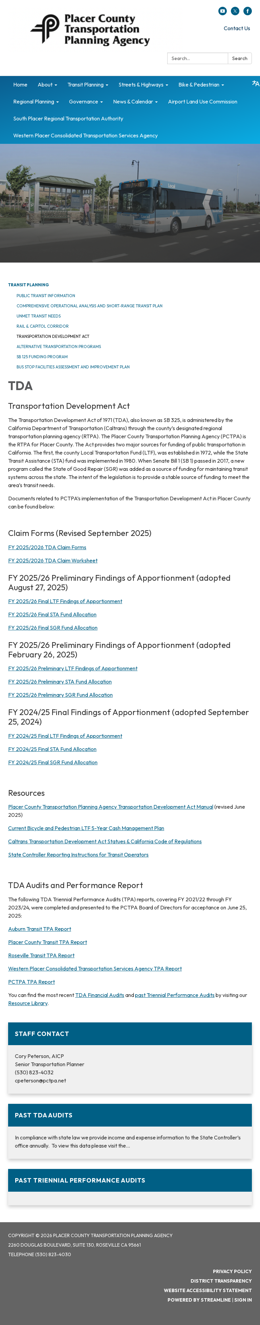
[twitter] (235, 13)
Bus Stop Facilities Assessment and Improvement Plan (73, 366)
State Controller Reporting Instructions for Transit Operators (78, 854)
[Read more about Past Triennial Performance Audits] (130, 1187)
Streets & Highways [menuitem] (141, 84)
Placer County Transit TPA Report (47, 942)
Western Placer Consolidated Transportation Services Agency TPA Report (95, 968)
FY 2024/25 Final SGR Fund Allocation (53, 762)
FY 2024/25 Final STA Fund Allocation (52, 749)
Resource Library (27, 1003)
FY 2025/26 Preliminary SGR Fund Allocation (60, 694)
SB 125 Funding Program (42, 356)
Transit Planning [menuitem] (85, 84)
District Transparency (221, 1281)
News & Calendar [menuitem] (133, 101)
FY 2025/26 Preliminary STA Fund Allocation (60, 681)
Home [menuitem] (20, 84)
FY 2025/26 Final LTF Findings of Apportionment (65, 601)
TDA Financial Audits (99, 995)
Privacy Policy (232, 1271)
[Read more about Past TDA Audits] (130, 1131)
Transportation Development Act (53, 336)
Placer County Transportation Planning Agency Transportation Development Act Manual (110, 806)
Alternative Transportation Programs (59, 346)
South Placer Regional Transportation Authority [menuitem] (68, 118)
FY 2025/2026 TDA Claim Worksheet (53, 560)
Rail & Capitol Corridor (43, 326)
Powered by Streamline (199, 1300)
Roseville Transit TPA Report (41, 955)
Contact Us (237, 28)
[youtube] (222, 13)
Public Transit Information (46, 295)
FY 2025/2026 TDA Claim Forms (47, 547)
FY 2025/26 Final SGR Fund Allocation (53, 627)
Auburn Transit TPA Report (39, 928)
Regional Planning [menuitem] (33, 101)
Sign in (243, 1300)
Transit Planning (28, 284)
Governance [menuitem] (83, 101)
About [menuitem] (45, 84)
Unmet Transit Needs (39, 316)
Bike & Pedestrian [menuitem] (198, 84)
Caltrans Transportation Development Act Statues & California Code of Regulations (105, 841)
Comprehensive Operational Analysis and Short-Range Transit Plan (89, 305)
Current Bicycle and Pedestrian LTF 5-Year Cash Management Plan (86, 828)
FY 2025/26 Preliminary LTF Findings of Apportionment (72, 668)
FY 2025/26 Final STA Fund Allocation (52, 614)
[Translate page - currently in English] (256, 83)
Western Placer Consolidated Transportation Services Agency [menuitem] (85, 135)
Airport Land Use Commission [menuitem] (202, 101)
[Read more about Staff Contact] (130, 1058)
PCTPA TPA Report (31, 981)
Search (239, 58)
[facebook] (247, 13)
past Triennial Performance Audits (175, 995)
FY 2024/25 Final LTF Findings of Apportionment (65, 735)
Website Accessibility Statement (208, 1290)
